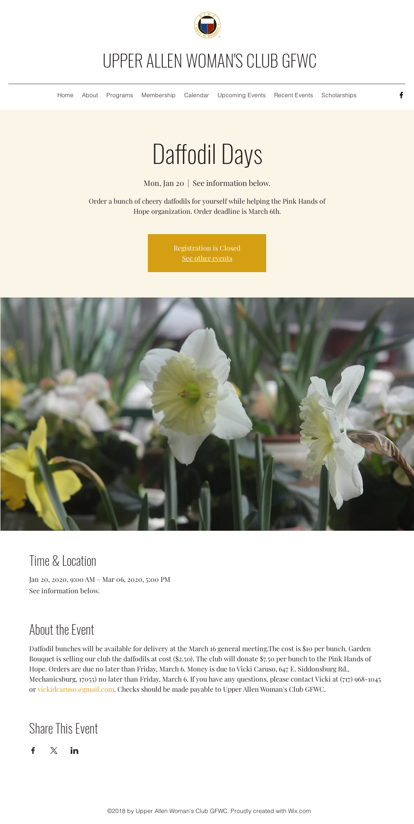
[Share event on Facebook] (33, 750)
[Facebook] (401, 95)
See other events (207, 258)
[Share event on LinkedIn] (75, 750)
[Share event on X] (54, 750)
